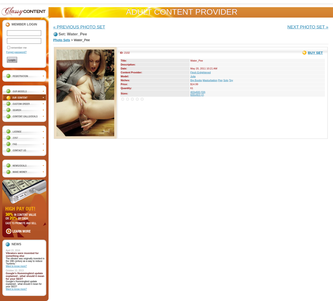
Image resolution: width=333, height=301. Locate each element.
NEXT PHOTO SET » (307, 27)
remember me (19, 47)
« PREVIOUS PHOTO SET (79, 27)
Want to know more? (16, 266)
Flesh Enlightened (200, 72)
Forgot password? (16, 52)
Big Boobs (196, 80)
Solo (225, 80)
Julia (193, 76)
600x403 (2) (197, 94)
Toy (231, 80)
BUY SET (315, 53)
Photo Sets (61, 40)
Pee (220, 80)
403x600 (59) (197, 92)
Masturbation (210, 80)
